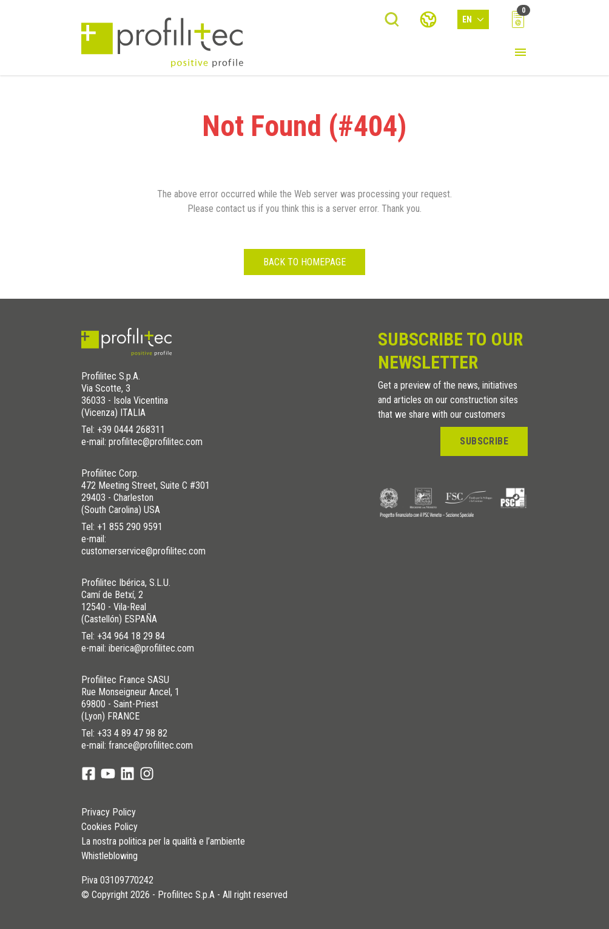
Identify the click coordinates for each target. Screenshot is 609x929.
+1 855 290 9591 (130, 527)
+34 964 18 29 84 (131, 636)
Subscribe (484, 441)
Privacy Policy (108, 812)
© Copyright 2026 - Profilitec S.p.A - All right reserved (184, 895)
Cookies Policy (109, 827)
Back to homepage (304, 262)
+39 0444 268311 (131, 429)
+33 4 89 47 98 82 (132, 733)
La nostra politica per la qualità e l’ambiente (163, 841)
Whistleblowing (109, 856)
